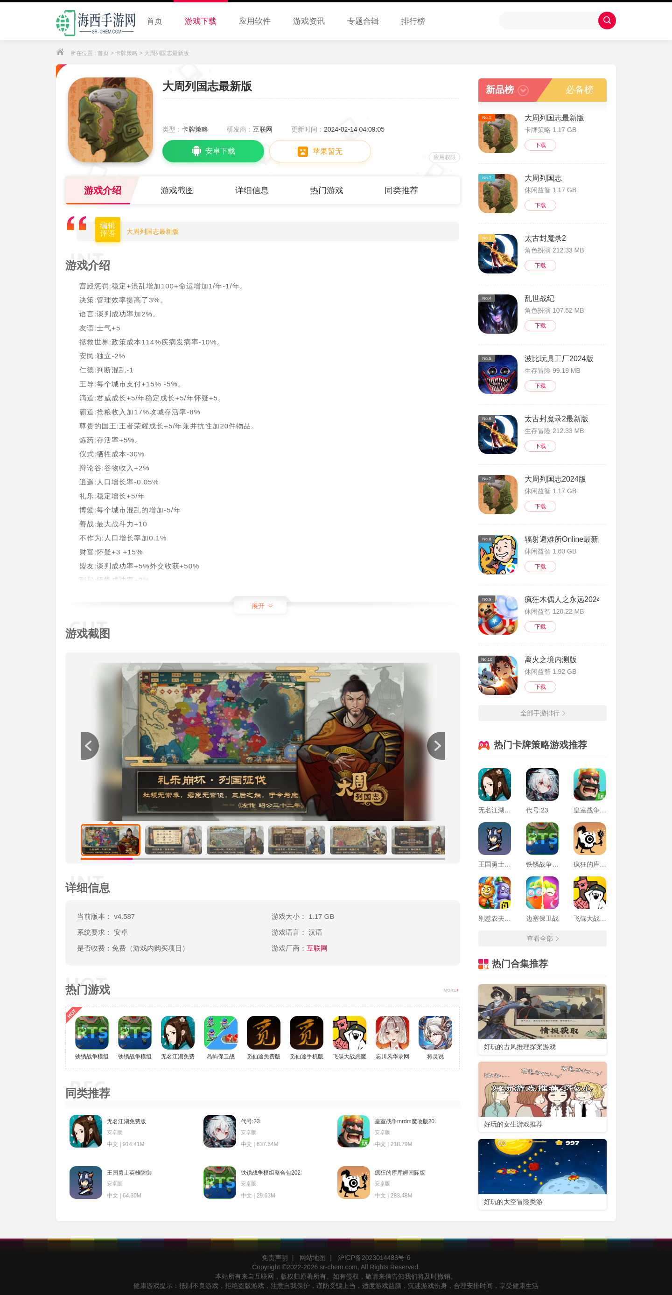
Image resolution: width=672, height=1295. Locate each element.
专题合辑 (363, 21)
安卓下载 (213, 151)
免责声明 (275, 1257)
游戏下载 (201, 21)
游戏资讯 (309, 21)
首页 (154, 21)
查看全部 (543, 938)
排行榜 (413, 21)
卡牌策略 (126, 53)
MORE (451, 990)
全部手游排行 (542, 713)
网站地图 (313, 1257)
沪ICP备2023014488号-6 (374, 1257)
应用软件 (255, 21)
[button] (436, 746)
